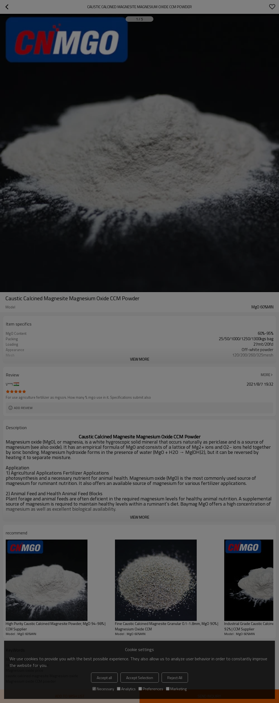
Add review (23, 407)
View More (139, 359)
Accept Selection (139, 677)
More (265, 374)
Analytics (126, 689)
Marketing (176, 689)
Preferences (150, 689)
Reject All (174, 677)
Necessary (103, 689)
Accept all (104, 677)
